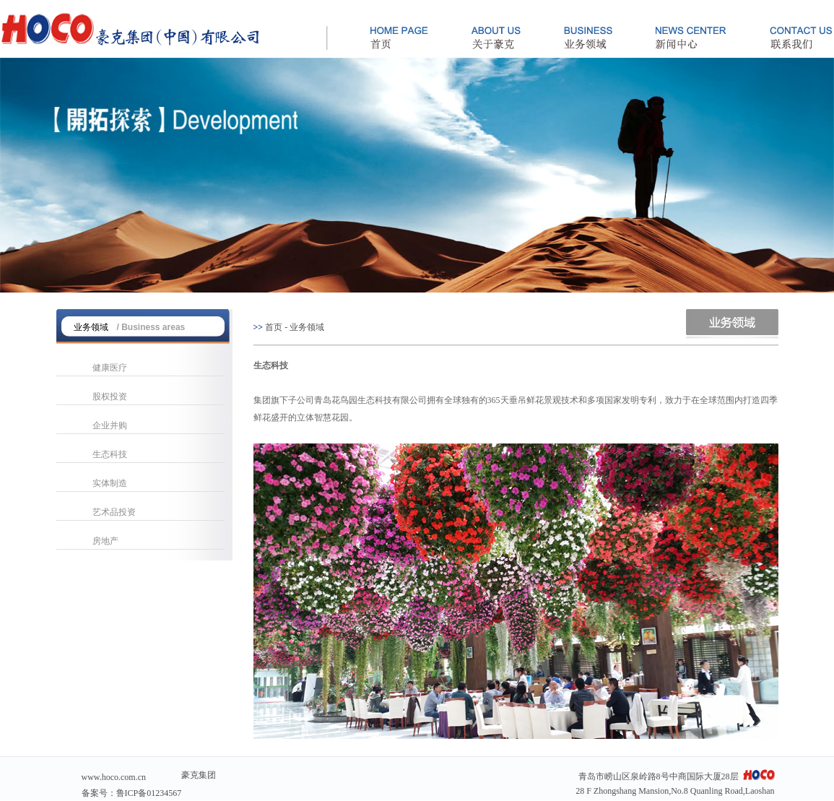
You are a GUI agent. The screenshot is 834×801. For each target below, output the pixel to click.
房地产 (105, 541)
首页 (273, 327)
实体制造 (109, 483)
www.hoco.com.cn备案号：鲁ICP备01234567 (132, 785)
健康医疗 (109, 368)
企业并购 (109, 425)
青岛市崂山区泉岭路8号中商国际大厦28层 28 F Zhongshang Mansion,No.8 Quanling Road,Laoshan (674, 782)
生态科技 (109, 454)
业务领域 (307, 327)
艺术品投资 (114, 512)
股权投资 (109, 396)
